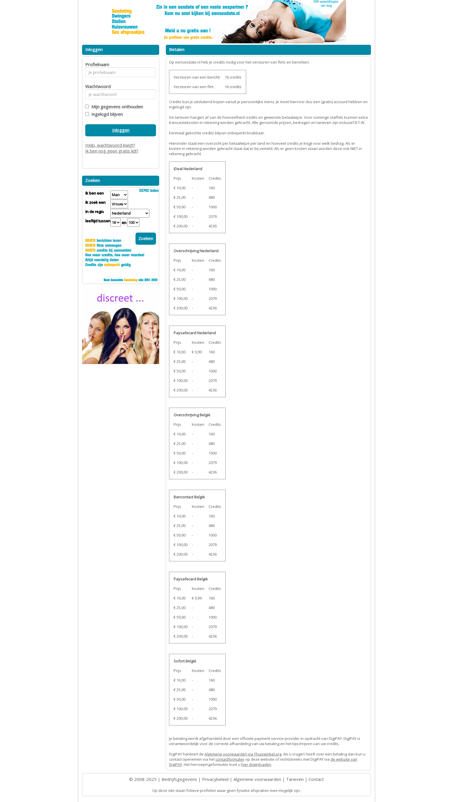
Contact (316, 779)
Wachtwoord (96, 86)
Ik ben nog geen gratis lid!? (111, 151)
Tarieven (295, 779)
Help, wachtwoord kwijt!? (110, 145)
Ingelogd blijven (106, 114)
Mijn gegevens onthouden (116, 106)
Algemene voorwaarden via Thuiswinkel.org (243, 754)
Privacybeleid (215, 779)
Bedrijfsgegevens (179, 779)
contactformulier (230, 759)
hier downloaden (256, 764)
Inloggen (120, 130)
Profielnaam (96, 64)
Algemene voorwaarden (257, 779)
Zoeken (145, 238)
